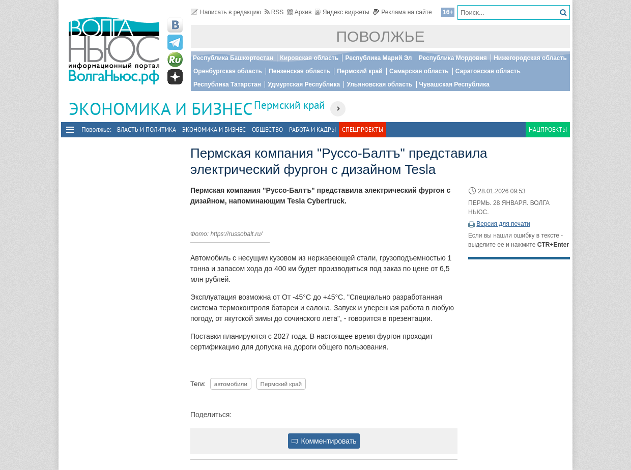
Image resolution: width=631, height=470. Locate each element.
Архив (299, 12)
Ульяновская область (379, 84)
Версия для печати (503, 223)
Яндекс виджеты (342, 12)
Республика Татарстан (227, 84)
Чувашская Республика (454, 84)
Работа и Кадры (312, 129)
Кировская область (309, 58)
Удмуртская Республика (304, 84)
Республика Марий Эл (378, 58)
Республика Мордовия (453, 58)
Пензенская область (299, 71)
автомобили (230, 383)
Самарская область (419, 71)
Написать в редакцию (226, 12)
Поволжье (380, 36)
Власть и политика (146, 129)
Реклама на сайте (402, 12)
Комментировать (324, 441)
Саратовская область (488, 71)
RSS (274, 12)
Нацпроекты (548, 129)
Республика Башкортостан (233, 58)
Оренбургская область (227, 71)
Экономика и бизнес (214, 129)
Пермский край (359, 71)
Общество (267, 129)
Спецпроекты (362, 129)
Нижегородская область (530, 58)
